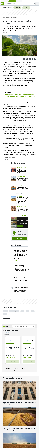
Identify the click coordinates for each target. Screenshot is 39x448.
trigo (5, 313)
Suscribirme (19, 238)
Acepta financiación (10, 357)
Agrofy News (5, 17)
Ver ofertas (6, 332)
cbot (22, 311)
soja (27, 311)
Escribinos (20, 225)
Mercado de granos (13, 17)
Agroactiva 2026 (17, 7)
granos (5, 311)
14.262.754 (27, 355)
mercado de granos (14, 311)
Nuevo (7, 345)
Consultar (12, 361)
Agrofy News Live (26, 7)
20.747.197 (11, 355)
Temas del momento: (7, 7)
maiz (33, 311)
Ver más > (24, 215)
